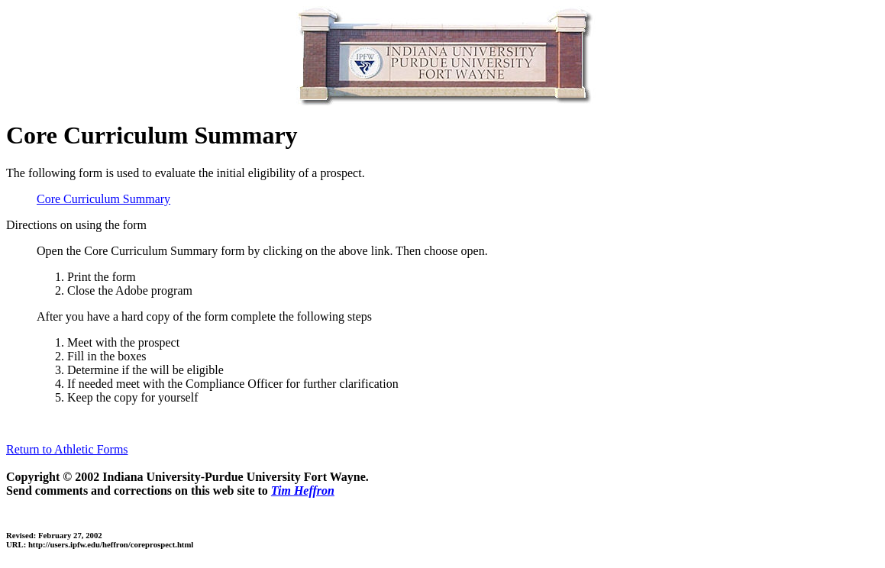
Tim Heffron (302, 490)
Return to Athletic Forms (67, 449)
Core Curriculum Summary (103, 198)
